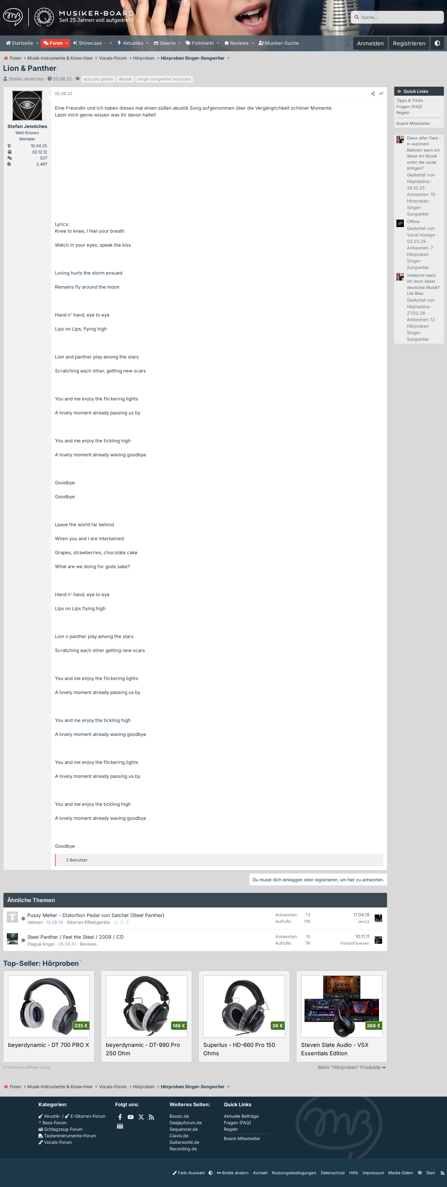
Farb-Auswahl (204, 1172)
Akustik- (49, 1116)
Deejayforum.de (185, 1122)
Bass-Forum (52, 1122)
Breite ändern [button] (244, 1172)
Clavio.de (178, 1135)
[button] (37, 43)
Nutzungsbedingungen (300, 1172)
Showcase (93, 43)
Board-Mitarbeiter (413, 123)
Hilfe (355, 1172)
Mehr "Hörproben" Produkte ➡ (352, 1067)
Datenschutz (336, 1172)
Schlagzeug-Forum (60, 1129)
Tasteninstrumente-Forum (67, 1135)
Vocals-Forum (55, 1142)
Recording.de (183, 1148)
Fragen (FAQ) (409, 106)
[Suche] (397, 17)
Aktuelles (133, 43)
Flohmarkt (203, 43)
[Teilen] (373, 94)
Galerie (168, 43)
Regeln (403, 112)
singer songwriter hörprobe (164, 78)
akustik (125, 78)
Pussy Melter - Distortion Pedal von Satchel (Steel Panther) (96, 915)
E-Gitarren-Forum (85, 1116)
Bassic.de (179, 1116)
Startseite (22, 43)
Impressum (373, 1172)
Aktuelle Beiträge (241, 1116)
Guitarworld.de (184, 1142)
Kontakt (270, 1172)
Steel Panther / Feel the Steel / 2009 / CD (75, 937)
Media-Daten (399, 1172)
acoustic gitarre (98, 78)
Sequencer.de (183, 1129)
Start (427, 1172)
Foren (56, 43)
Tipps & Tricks (409, 100)
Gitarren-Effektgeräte (88, 922)
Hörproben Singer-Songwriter (418, 207)
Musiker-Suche (282, 43)
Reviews (239, 43)
